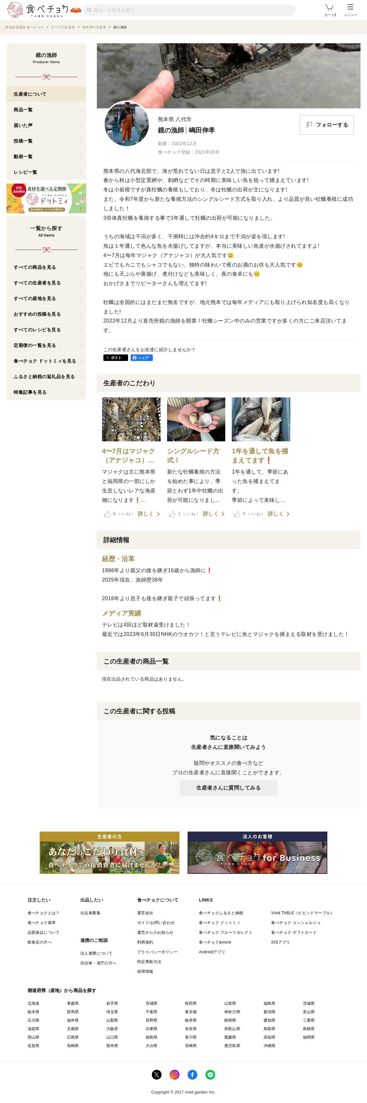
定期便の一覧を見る (35, 345)
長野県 (152, 1020)
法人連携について (96, 953)
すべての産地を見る (35, 298)
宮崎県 (191, 1045)
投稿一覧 (23, 141)
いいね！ (119, 513)
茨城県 (309, 1003)
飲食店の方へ (40, 942)
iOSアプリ (280, 942)
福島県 (270, 1003)
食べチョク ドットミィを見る (45, 361)
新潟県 (270, 1012)
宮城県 (152, 1003)
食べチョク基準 (42, 922)
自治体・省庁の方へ (98, 963)
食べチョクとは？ (44, 913)
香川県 (191, 1037)
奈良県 (191, 1029)
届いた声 (23, 125)
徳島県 (152, 1037)
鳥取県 (270, 1029)
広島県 (73, 1037)
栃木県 (34, 1012)
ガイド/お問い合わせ (156, 922)
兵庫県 (152, 1029)
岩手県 (112, 1003)
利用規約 (145, 942)
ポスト (116, 358)
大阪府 (112, 1029)
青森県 (73, 1003)
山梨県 (112, 1020)
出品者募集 (90, 913)
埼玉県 (112, 1012)
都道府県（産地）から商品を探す (62, 990)
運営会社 (145, 913)
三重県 (309, 1020)
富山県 (309, 1012)
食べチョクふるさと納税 (221, 913)
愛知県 (270, 1020)
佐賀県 (34, 1045)
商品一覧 (23, 109)
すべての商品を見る (35, 267)
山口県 (112, 1037)
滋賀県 (34, 1029)
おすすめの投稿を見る (37, 314)
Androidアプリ (212, 952)
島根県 (309, 1029)
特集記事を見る (30, 392)
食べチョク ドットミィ (220, 922)
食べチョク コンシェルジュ (296, 922)
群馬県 (73, 1012)
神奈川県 (232, 1012)
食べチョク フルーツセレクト (226, 932)
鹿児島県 (232, 1045)
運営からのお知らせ (155, 932)
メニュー (350, 10)
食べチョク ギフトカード (294, 932)
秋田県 (191, 1003)
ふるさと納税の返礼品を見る (44, 376)
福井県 (73, 1020)
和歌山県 (232, 1029)
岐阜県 (191, 1020)
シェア (143, 358)
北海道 (34, 1003)
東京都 (191, 1012)
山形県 (230, 1003)
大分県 (152, 1045)
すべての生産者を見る (37, 282)
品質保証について (44, 932)
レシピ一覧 (25, 172)
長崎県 (73, 1045)
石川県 (34, 1020)
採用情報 (145, 971)
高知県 (270, 1037)
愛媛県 (230, 1037)
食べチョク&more (215, 942)
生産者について (30, 94)
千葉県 (152, 1012)
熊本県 (112, 1045)
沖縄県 (270, 1045)
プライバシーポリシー (157, 952)
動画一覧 (23, 156)
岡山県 (34, 1037)
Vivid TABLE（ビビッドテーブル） (302, 913)
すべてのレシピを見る (37, 329)
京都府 (73, 1029)
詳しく (146, 514)
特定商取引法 (149, 961)
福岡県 (309, 1037)
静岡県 (230, 1020)
